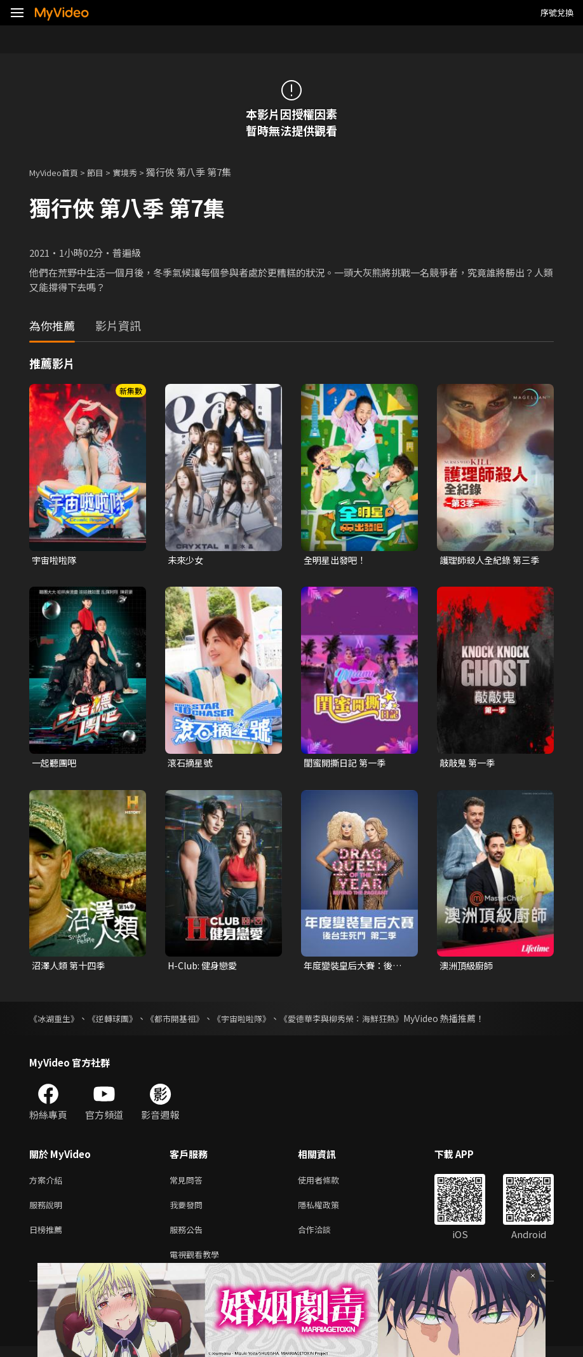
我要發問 (189, 1210)
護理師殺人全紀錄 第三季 (492, 560)
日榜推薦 (48, 1237)
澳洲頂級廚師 (468, 968)
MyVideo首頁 (58, 172)
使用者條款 (329, 1183)
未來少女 (187, 560)
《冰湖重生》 (56, 1021)
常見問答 (189, 1183)
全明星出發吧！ (337, 560)
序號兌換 (556, 12)
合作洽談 (324, 1237)
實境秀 (138, 172)
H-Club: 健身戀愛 (205, 968)
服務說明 (48, 1210)
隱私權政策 (329, 1210)
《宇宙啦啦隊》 (256, 1021)
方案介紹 (48, 1183)
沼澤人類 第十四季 (71, 968)
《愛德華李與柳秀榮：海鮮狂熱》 (362, 1021)
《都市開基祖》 (185, 1021)
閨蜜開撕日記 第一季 (347, 764)
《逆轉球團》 (118, 1021)
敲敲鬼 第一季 (469, 764)
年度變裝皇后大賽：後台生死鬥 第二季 (356, 969)
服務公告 (189, 1237)
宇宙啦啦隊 (55, 560)
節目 (105, 172)
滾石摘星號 (191, 764)
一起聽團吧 (55, 764)
